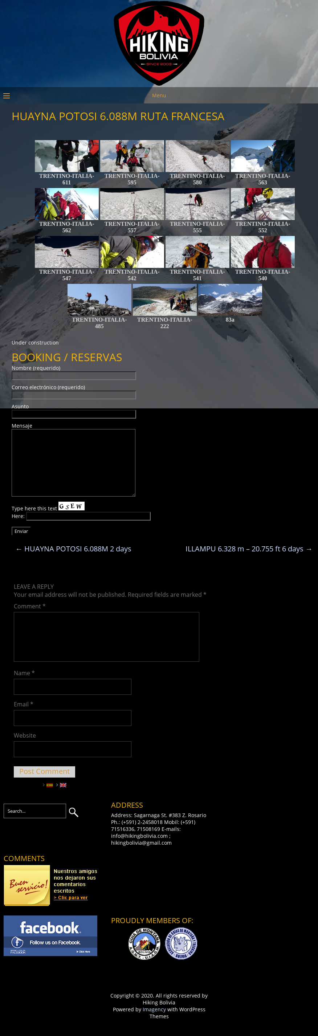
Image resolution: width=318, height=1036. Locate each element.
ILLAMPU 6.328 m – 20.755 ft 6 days (249, 549)
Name (24, 673)
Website (25, 735)
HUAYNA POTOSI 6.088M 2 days (73, 549)
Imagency (154, 1009)
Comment (30, 606)
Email (23, 704)
